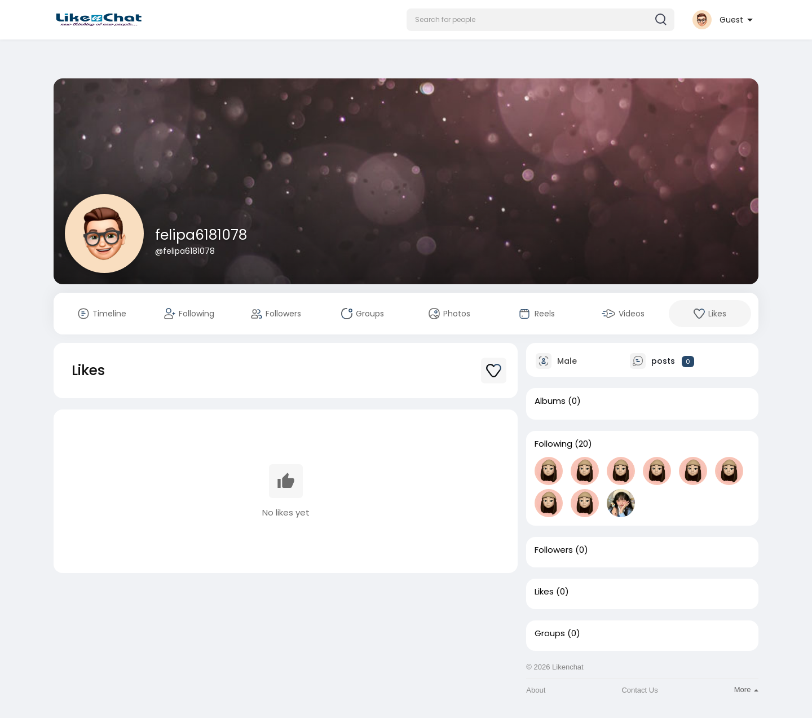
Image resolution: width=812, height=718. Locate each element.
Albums (550, 401)
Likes (544, 591)
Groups (550, 633)
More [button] (746, 689)
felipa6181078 (201, 235)
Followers (554, 549)
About (535, 690)
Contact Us (639, 690)
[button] (540, 19)
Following (553, 443)
